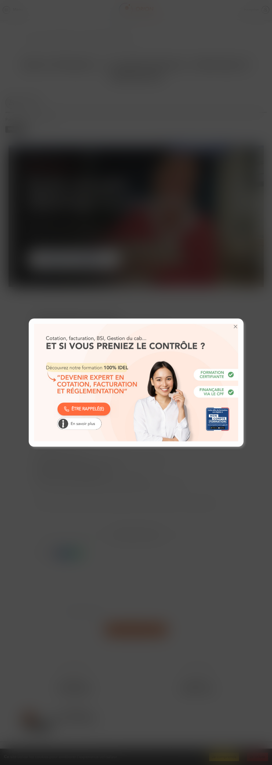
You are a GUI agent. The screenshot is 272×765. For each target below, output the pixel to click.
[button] (235, 326)
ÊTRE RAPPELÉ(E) (84, 409)
